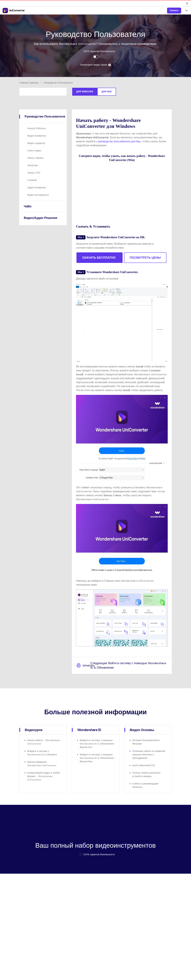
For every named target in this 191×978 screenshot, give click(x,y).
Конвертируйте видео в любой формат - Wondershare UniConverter (43, 776)
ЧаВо (28, 206)
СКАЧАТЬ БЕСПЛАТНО (99, 258)
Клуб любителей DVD (143, 765)
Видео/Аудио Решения (40, 218)
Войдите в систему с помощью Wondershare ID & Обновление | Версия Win (97, 744)
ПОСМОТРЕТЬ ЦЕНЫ (145, 258)
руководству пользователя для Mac (119, 141)
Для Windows (84, 91)
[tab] (43, 116)
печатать (83, 665)
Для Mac (106, 91)
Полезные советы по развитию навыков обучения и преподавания (148, 754)
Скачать (174, 10)
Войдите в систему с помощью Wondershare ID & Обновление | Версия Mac (97, 758)
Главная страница (29, 82)
